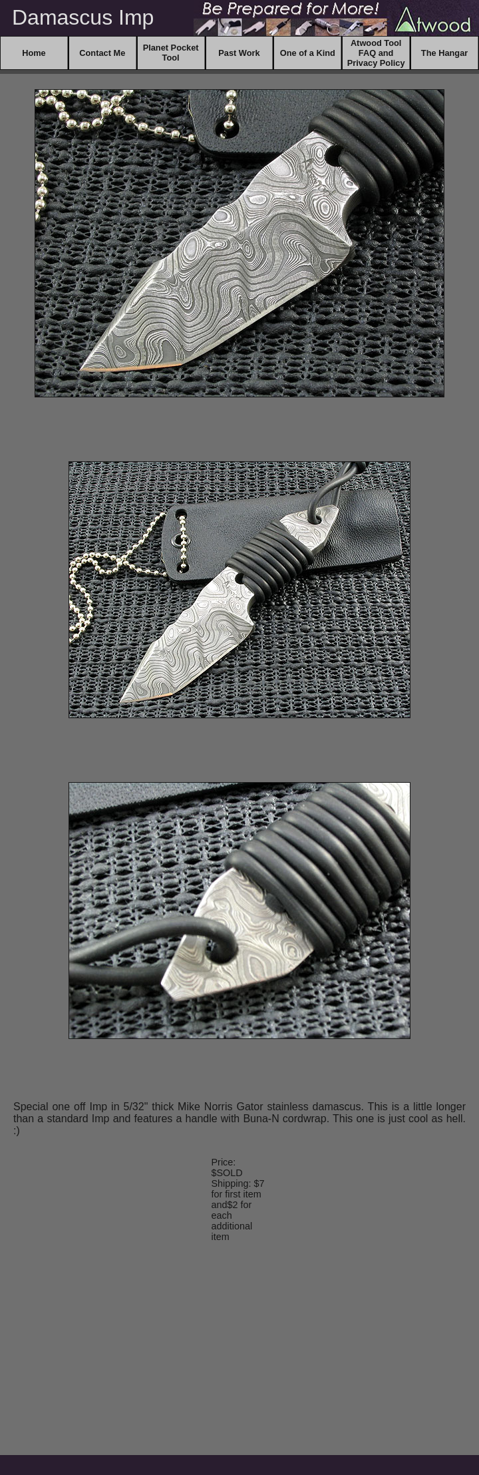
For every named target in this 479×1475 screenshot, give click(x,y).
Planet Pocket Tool (171, 53)
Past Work (238, 53)
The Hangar (444, 53)
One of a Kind (307, 53)
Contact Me (102, 53)
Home (34, 53)
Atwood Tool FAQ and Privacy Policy (376, 53)
